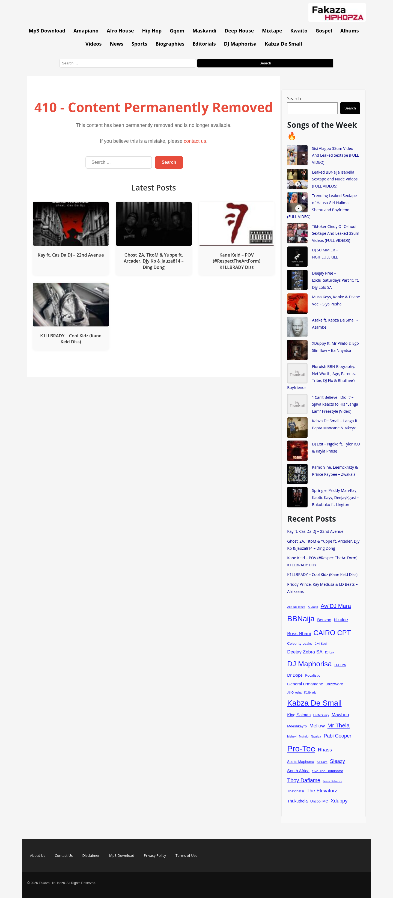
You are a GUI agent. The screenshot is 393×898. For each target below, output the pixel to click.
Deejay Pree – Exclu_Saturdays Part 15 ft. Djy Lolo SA (335, 280)
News (116, 43)
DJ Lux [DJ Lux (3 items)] (329, 652)
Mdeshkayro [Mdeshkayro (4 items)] (297, 726)
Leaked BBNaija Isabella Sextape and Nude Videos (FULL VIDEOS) (335, 179)
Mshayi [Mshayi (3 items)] (291, 736)
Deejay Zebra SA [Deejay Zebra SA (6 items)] (304, 652)
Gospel (323, 30)
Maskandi (205, 30)
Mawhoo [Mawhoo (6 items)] (340, 714)
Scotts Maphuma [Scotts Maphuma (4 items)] (300, 762)
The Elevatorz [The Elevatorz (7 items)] (321, 790)
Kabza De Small (283, 43)
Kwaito (299, 30)
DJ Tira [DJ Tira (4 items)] (340, 665)
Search (294, 99)
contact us (195, 141)
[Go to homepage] (337, 20)
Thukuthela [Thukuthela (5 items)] (297, 801)
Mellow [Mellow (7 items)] (317, 725)
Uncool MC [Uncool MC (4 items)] (319, 801)
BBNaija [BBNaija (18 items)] (300, 618)
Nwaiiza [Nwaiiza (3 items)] (316, 736)
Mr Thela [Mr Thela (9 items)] (338, 725)
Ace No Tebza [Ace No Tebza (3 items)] (296, 606)
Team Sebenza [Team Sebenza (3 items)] (332, 781)
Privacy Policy (155, 855)
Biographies (169, 43)
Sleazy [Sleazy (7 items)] (337, 761)
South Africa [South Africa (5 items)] (298, 770)
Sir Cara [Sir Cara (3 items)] (322, 761)
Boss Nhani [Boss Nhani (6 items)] (299, 633)
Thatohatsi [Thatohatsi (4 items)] (295, 791)
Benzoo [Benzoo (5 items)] (324, 619)
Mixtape (272, 30)
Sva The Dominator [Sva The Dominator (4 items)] (327, 771)
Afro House (120, 30)
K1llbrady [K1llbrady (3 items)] (310, 692)
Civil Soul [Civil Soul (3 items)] (321, 643)
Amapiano (86, 30)
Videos (93, 43)
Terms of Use (186, 855)
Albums (349, 30)
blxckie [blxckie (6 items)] (341, 619)
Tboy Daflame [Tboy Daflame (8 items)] (303, 780)
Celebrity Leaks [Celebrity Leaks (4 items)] (299, 643)
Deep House (239, 30)
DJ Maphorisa (240, 43)
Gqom (177, 30)
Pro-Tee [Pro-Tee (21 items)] (301, 748)
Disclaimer (91, 855)
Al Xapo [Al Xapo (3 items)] (313, 606)
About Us (37, 855)
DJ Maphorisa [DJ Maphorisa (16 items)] (309, 664)
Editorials (204, 43)
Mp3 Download (47, 30)
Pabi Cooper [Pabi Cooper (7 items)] (337, 736)
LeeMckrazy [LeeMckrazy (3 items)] (321, 715)
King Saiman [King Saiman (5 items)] (299, 714)
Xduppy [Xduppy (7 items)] (339, 801)
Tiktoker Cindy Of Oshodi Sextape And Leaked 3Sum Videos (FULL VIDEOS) (335, 233)
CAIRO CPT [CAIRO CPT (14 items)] (332, 633)
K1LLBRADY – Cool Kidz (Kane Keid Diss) (322, 574)
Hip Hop (152, 30)
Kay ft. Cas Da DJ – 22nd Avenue (315, 531)
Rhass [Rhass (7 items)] (325, 750)
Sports (139, 43)
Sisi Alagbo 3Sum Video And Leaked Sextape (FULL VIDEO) (335, 155)
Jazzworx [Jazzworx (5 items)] (334, 684)
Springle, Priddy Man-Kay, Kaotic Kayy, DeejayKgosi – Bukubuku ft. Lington (335, 497)
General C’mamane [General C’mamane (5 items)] (305, 684)
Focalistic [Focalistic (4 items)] (312, 675)
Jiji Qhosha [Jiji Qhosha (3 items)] (294, 692)
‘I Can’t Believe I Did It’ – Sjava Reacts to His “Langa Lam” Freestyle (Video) (335, 404)
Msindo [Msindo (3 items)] (303, 736)
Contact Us (64, 855)
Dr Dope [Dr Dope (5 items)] (295, 675)
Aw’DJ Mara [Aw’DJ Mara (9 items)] (336, 606)
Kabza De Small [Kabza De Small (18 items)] (314, 703)
